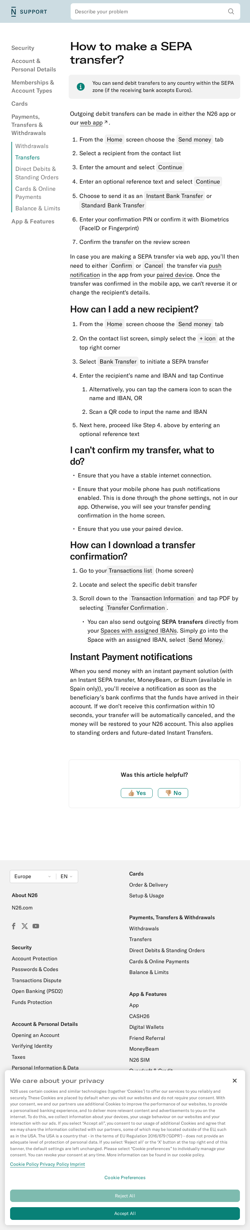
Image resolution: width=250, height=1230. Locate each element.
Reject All (125, 1200)
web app (94, 122)
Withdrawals (32, 146)
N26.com (22, 907)
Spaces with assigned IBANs (139, 630)
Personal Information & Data (45, 1067)
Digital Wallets (146, 1027)
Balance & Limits (37, 208)
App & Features (32, 221)
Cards (19, 103)
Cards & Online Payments (159, 961)
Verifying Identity (32, 1045)
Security (22, 48)
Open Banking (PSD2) (37, 991)
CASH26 (139, 1016)
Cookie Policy (24, 1168)
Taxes (18, 1057)
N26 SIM (139, 1060)
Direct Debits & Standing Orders (167, 950)
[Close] (235, 1085)
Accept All (124, 1218)
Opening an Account (36, 1035)
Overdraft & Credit (151, 1070)
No (173, 793)
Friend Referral (147, 1038)
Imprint (77, 1168)
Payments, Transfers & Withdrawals (28, 125)
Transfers (27, 157)
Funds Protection (32, 1002)
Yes (137, 793)
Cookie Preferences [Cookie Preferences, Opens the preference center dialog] (125, 1181)
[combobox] (156, 11)
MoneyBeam (144, 1048)
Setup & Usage (146, 895)
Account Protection (34, 958)
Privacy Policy (54, 1168)
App (134, 1005)
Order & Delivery (148, 884)
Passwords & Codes (35, 969)
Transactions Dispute (37, 980)
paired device (175, 274)
